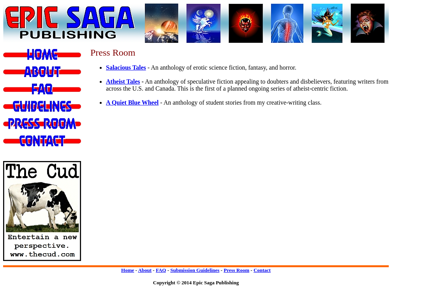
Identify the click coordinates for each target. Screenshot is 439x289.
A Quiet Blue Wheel (132, 102)
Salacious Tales (126, 67)
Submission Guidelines (194, 270)
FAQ (161, 270)
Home (127, 270)
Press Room (236, 270)
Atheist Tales (123, 81)
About (145, 270)
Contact (262, 270)
